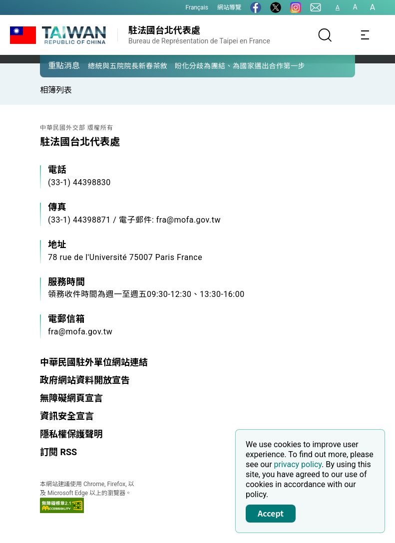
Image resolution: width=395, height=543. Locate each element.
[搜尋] (325, 35)
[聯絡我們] (315, 7)
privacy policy (298, 464)
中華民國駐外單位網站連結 (94, 362)
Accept (271, 513)
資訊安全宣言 (67, 416)
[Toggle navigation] (365, 35)
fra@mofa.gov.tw (80, 331)
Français (197, 7)
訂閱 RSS (58, 452)
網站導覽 (229, 7)
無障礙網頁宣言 (71, 398)
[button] (55, 65)
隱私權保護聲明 (71, 434)
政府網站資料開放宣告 (85, 380)
